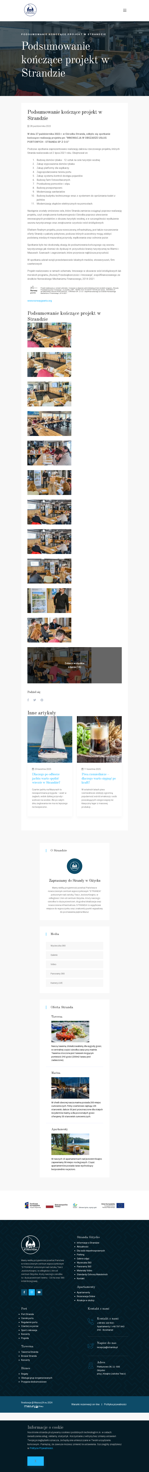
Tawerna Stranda (29, 1352)
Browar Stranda (29, 1356)
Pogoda (25, 1338)
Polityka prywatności (115, 1404)
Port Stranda (27, 1314)
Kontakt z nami (98, 1308)
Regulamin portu (29, 1322)
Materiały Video (84, 1270)
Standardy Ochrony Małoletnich (92, 1274)
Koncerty (25, 1334)
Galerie (54, 955)
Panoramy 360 (58, 974)
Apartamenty (83, 1292)
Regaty (24, 1374)
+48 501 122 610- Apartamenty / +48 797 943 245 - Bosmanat (110, 1326)
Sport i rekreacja (29, 1330)
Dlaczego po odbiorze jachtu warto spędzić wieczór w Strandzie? (46, 778)
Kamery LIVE (57, 983)
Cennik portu (27, 1318)
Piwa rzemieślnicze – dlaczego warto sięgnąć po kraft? (99, 778)
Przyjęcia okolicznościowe (34, 1382)
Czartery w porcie (29, 1326)
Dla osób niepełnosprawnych (91, 1250)
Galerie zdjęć (83, 1258)
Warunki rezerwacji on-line (85, 1404)
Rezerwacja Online (86, 1296)
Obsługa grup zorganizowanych (36, 1378)
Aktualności (82, 1246)
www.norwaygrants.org (39, 300)
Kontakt (80, 1278)
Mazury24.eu (40, 1402)
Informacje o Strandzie (88, 1243)
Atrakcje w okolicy (85, 1300)
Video (53, 964)
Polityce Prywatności (41, 1448)
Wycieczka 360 (58, 946)
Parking (80, 1254)
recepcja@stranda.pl (107, 1347)
